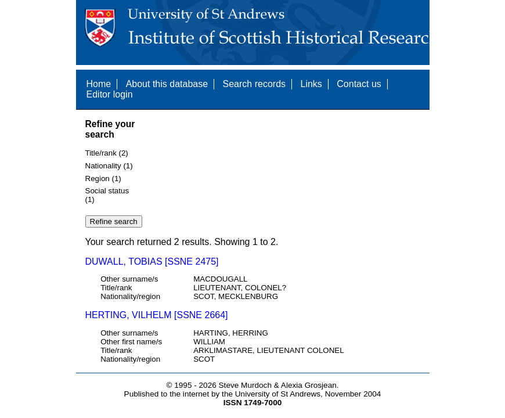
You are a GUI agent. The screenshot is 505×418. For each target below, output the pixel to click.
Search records (254, 84)
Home (98, 84)
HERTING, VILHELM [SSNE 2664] (156, 315)
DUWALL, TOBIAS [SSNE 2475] (152, 261)
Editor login (109, 94)
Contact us (359, 84)
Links (311, 84)
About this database (167, 84)
